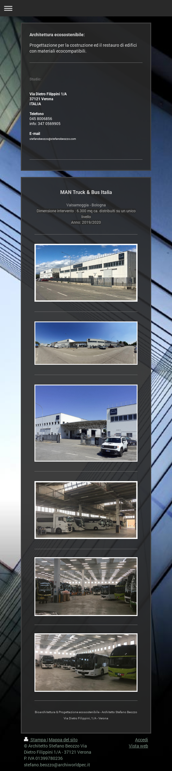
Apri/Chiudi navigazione (86, 8)
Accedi (141, 740)
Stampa (35, 740)
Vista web (138, 746)
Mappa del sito (63, 740)
